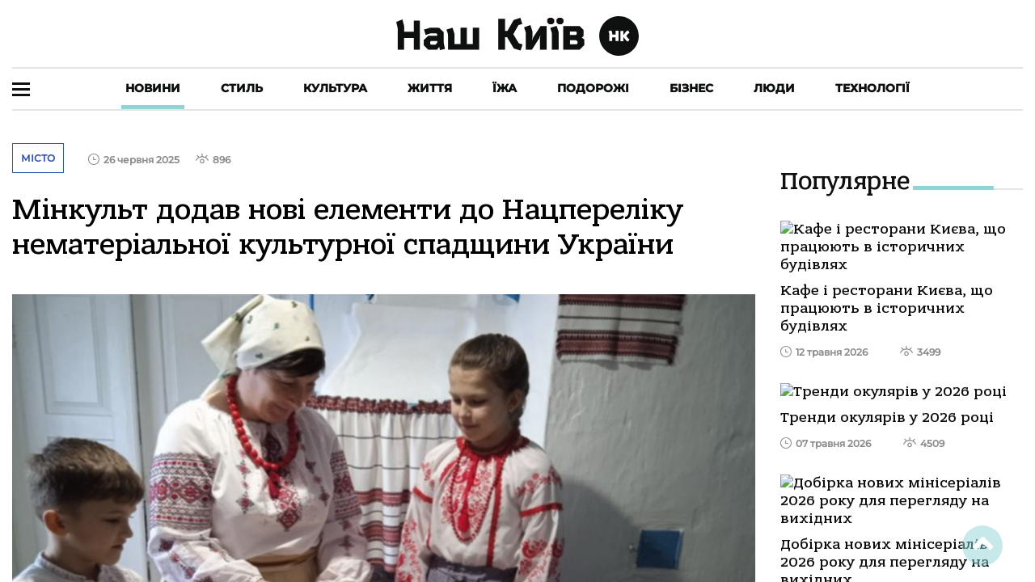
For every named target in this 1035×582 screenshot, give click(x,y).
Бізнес (691, 88)
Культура (335, 88)
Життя (430, 88)
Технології (872, 88)
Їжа (504, 88)
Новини (152, 88)
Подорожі (593, 88)
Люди (774, 88)
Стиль (242, 88)
